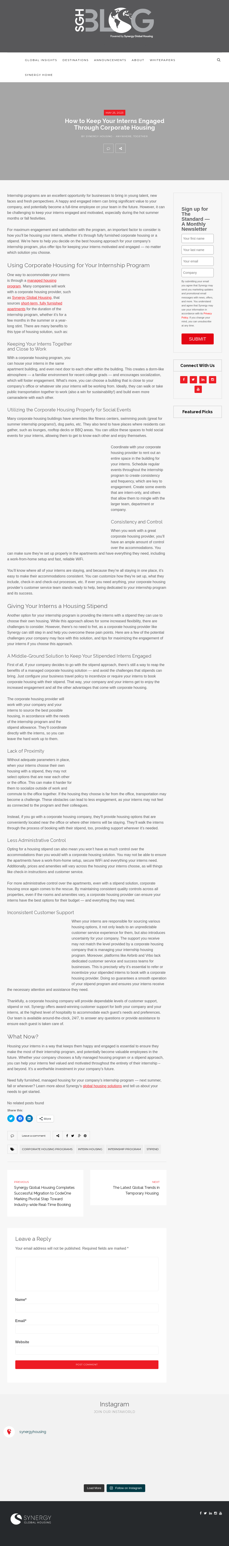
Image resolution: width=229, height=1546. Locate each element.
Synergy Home (39, 75)
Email (20, 1321)
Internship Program (124, 1149)
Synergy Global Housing (32, 298)
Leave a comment (34, 1135)
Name (21, 1300)
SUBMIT (197, 338)
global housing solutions (102, 1086)
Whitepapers (162, 60)
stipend (153, 1149)
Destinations (76, 60)
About (138, 60)
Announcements (110, 60)
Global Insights (41, 60)
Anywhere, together (132, 136)
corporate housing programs (47, 1149)
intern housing (90, 1149)
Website (22, 1342)
